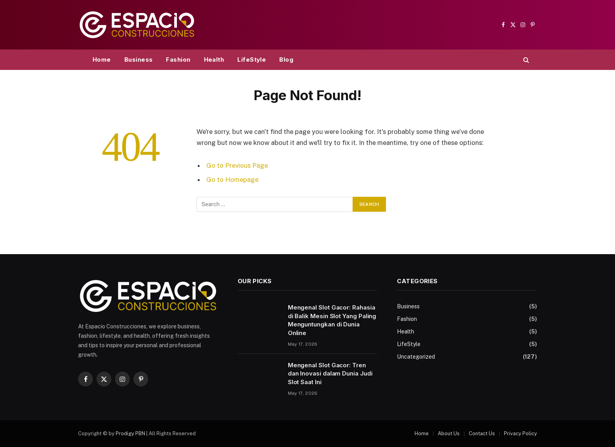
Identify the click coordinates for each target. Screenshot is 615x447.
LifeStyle (251, 59)
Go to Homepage (232, 179)
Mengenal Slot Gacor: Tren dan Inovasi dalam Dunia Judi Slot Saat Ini (330, 373)
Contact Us (482, 433)
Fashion (178, 59)
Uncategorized (416, 357)
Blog (286, 59)
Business (138, 59)
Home (102, 59)
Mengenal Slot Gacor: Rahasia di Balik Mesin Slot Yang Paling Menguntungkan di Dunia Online (332, 320)
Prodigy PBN (130, 433)
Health (214, 59)
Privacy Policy (520, 433)
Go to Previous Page (237, 165)
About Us (449, 433)
